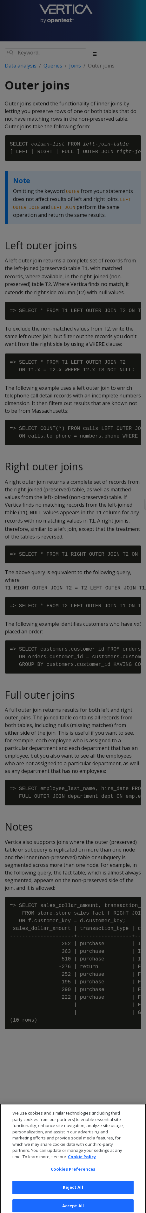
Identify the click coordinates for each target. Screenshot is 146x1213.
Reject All (73, 1190)
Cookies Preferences (73, 1172)
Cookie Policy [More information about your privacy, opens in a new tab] (82, 1160)
